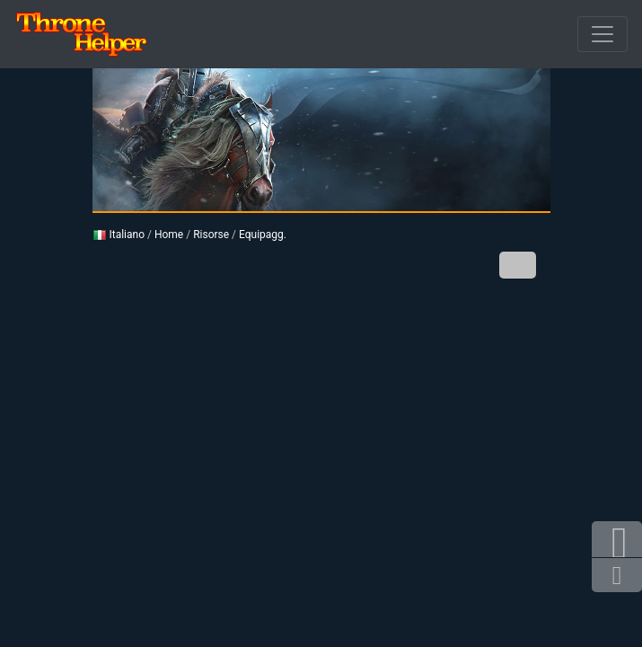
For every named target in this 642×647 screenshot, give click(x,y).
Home (168, 234)
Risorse (211, 234)
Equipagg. (262, 234)
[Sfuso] (602, 34)
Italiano (118, 234)
